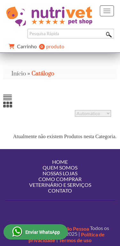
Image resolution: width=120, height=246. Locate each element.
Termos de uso (75, 240)
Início (18, 73)
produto (35, 47)
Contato (60, 190)
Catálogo (42, 73)
